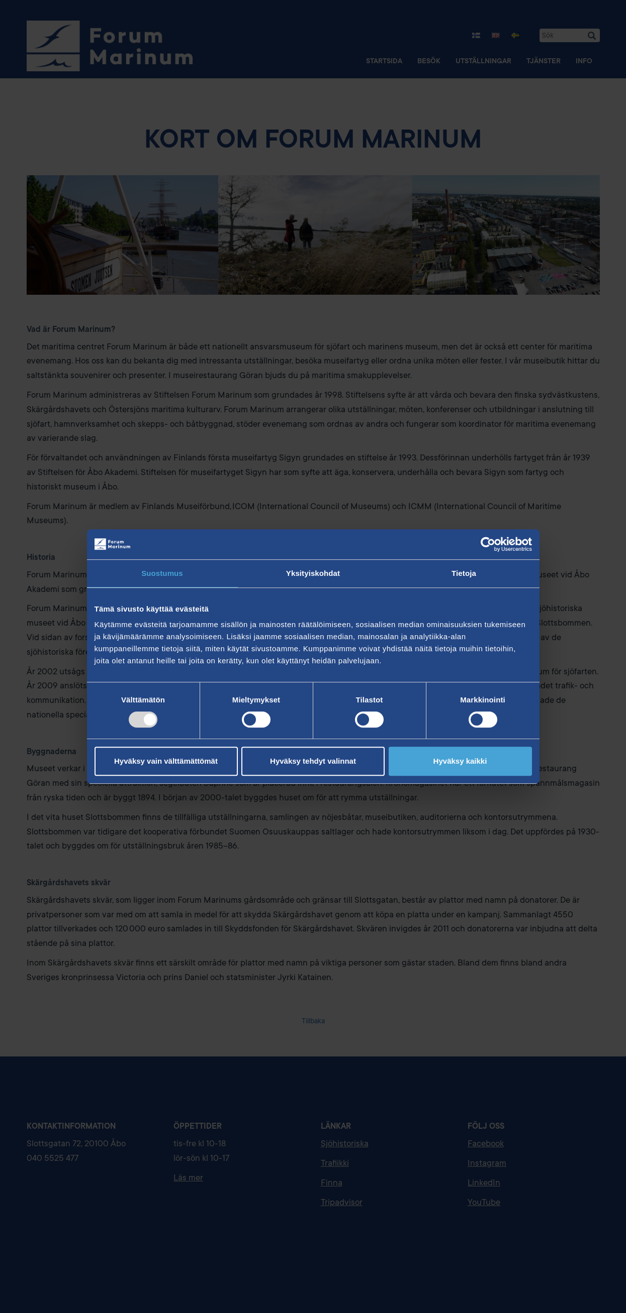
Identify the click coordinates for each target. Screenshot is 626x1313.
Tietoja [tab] (464, 573)
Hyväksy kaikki (460, 761)
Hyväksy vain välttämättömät (166, 761)
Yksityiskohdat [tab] (313, 573)
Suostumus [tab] (162, 573)
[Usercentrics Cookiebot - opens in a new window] (488, 544)
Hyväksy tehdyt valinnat (313, 761)
